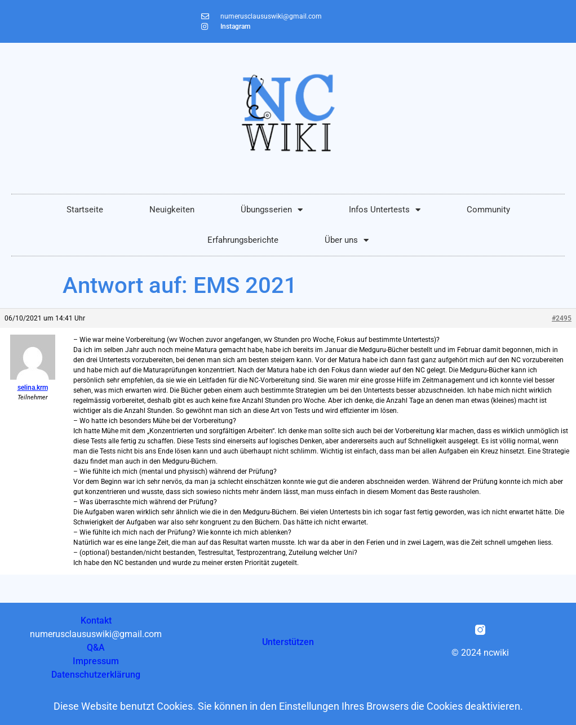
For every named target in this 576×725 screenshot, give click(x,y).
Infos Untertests (384, 210)
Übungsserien (272, 210)
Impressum (96, 661)
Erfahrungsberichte (242, 240)
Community (488, 209)
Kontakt (96, 620)
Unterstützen (288, 642)
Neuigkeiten (171, 209)
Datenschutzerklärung (95, 674)
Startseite (85, 209)
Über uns (347, 240)
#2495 (561, 318)
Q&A (96, 647)
